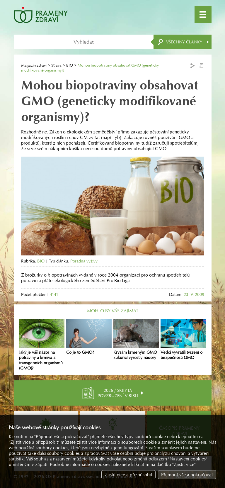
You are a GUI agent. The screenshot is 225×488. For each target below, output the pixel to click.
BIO (69, 65)
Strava (56, 65)
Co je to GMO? (89, 337)
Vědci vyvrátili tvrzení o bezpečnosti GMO (183, 339)
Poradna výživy (84, 261)
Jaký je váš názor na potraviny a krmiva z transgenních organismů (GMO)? (41, 345)
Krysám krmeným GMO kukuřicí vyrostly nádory (136, 339)
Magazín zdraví (34, 65)
